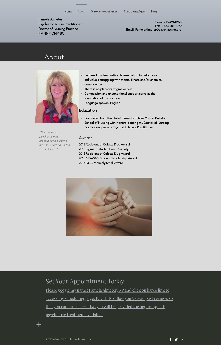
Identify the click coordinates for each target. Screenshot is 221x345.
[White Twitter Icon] (176, 339)
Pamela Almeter (50, 19)
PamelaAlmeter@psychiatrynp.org (158, 29)
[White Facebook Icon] (170, 339)
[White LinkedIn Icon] (182, 339)
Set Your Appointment (109, 297)
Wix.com (87, 339)
